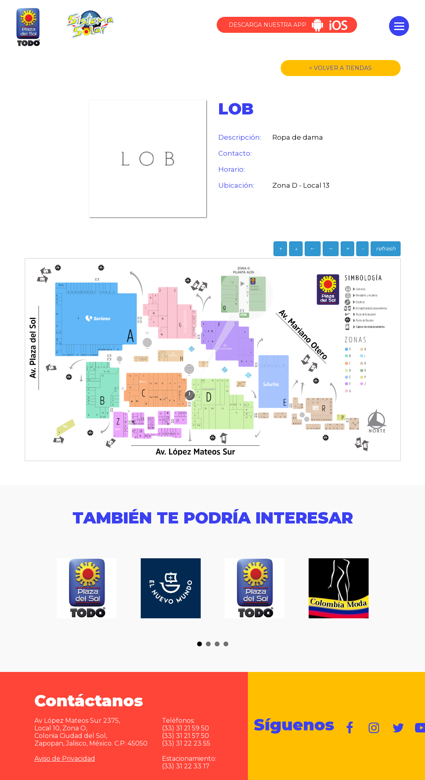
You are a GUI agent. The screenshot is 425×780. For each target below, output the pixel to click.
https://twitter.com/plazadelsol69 (398, 728)
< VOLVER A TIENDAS (340, 68)
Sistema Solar (90, 24)
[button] (199, 644)
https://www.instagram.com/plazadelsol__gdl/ (374, 728)
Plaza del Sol (27, 27)
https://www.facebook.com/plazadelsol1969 (350, 728)
